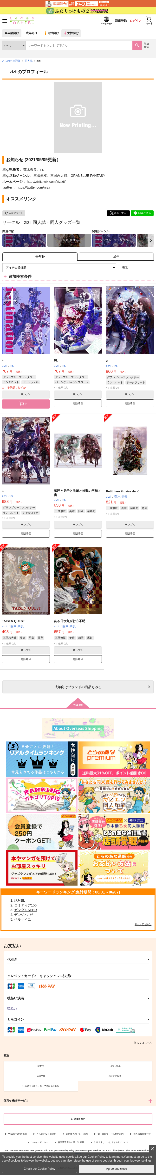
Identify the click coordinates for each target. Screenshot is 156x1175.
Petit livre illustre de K (122, 493)
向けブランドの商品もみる (78, 688)
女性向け (72, 35)
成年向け (32, 35)
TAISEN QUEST (13, 622)
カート (26, 405)
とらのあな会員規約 (46, 1135)
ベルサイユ (22, 921)
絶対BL (19, 902)
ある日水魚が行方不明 (69, 622)
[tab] (116, 258)
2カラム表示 (141, 269)
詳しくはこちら (143, 1044)
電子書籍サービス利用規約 (111, 1135)
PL (56, 362)
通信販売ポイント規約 (77, 1135)
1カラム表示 (150, 269)
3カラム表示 (133, 269)
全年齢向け (12, 35)
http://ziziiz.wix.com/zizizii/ (46, 183)
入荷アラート (13, 214)
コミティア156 (25, 907)
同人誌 (28, 62)
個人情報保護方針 (142, 1135)
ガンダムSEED (25, 911)
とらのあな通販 (11, 62)
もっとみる (143, 925)
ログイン (132, 21)
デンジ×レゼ (23, 916)
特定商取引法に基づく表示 (71, 1144)
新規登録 (116, 21)
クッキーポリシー (39, 1144)
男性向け (52, 35)
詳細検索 (146, 47)
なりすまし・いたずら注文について (111, 1144)
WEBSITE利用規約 (17, 1135)
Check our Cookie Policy (39, 1168)
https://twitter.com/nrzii (33, 189)
